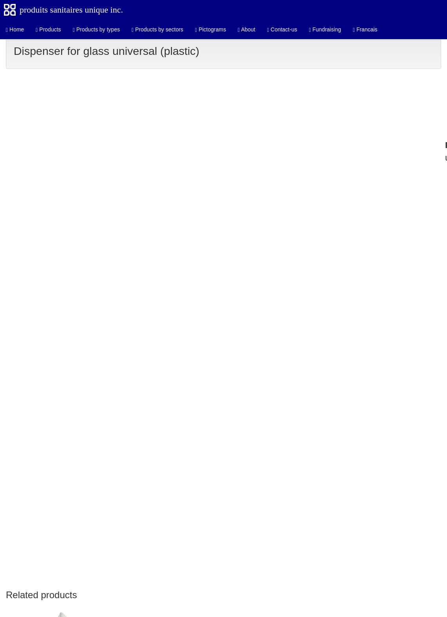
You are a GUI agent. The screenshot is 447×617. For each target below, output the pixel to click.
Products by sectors (157, 29)
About (246, 29)
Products (48, 29)
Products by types (96, 29)
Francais (365, 29)
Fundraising (325, 29)
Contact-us (282, 29)
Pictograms (210, 29)
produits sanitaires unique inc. (71, 9)
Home (15, 29)
